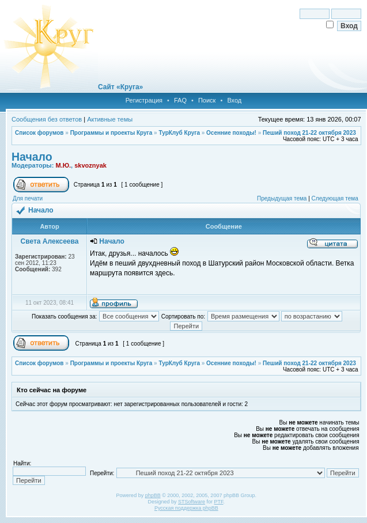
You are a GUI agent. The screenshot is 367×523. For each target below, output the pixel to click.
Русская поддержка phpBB (186, 508)
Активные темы (110, 119)
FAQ (180, 100)
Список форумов (39, 133)
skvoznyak (90, 165)
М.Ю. (63, 165)
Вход (234, 100)
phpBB (153, 495)
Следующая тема (335, 198)
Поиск (206, 100)
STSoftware (191, 502)
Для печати (28, 198)
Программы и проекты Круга (111, 133)
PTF (219, 502)
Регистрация (144, 100)
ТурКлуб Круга (178, 133)
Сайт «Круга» (120, 87)
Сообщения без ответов (47, 119)
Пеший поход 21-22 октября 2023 (309, 133)
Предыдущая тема (282, 198)
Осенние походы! (231, 133)
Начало (32, 156)
